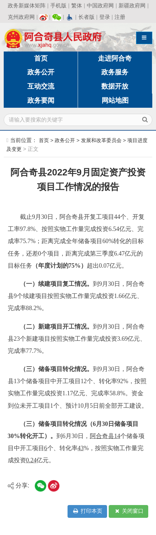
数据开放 (114, 86)
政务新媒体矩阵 (27, 5)
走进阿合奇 (115, 58)
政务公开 (40, 72)
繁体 (76, 5)
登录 (104, 17)
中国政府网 (100, 5)
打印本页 (87, 511)
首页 (41, 58)
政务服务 (114, 72)
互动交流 (40, 86)
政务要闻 (40, 100)
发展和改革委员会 (101, 140)
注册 (119, 17)
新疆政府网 (132, 5)
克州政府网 (21, 17)
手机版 (58, 5)
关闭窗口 (129, 511)
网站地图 (115, 100)
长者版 (86, 17)
